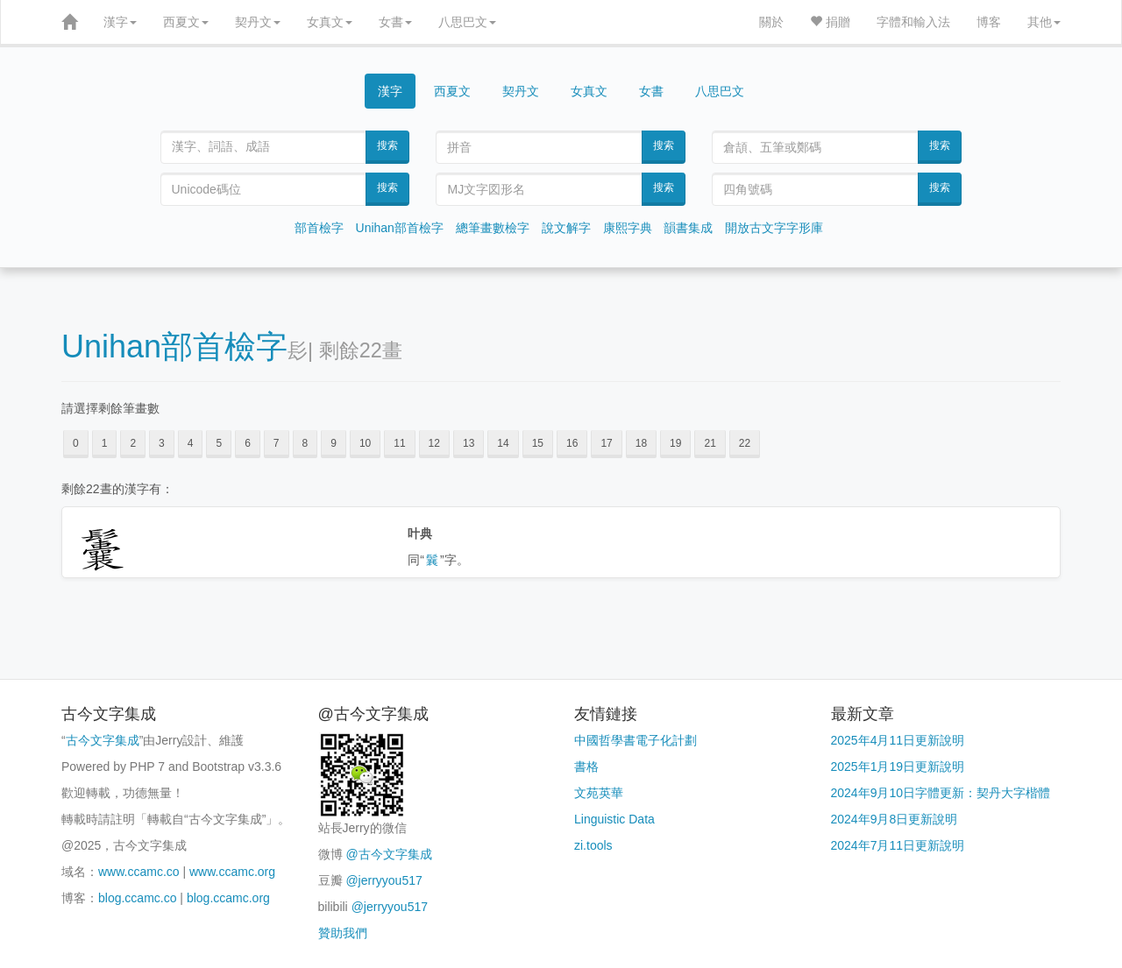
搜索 (387, 145)
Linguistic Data (614, 819)
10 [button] (365, 443)
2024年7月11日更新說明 (898, 845)
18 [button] (641, 443)
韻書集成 (688, 228)
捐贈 (830, 22)
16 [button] (572, 443)
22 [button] (744, 443)
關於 (771, 22)
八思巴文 (467, 22)
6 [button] (248, 443)
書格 (586, 767)
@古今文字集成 (388, 854)
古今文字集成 (102, 740)
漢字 (120, 22)
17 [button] (606, 443)
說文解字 (566, 228)
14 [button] (502, 443)
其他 (1044, 22)
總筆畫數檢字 (492, 228)
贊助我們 (342, 933)
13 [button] (468, 443)
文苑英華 (598, 793)
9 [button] (333, 443)
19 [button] (675, 443)
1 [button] (105, 443)
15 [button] (537, 443)
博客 (988, 22)
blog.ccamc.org (228, 898)
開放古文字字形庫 (774, 228)
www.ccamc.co (139, 872)
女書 (395, 22)
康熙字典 (627, 228)
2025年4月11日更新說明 (898, 740)
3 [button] (162, 443)
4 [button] (191, 443)
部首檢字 (319, 228)
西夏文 (186, 22)
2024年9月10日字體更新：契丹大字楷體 (941, 793)
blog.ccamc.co (137, 898)
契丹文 (257, 22)
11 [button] (399, 443)
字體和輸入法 (913, 22)
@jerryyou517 (383, 880)
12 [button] (434, 443)
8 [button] (305, 443)
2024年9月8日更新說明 (894, 819)
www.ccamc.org (232, 872)
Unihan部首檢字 (400, 228)
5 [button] (219, 443)
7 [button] (276, 443)
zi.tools (593, 845)
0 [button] (76, 443)
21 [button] (709, 443)
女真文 (329, 22)
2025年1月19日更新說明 (898, 767)
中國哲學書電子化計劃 (635, 740)
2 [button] (133, 443)
